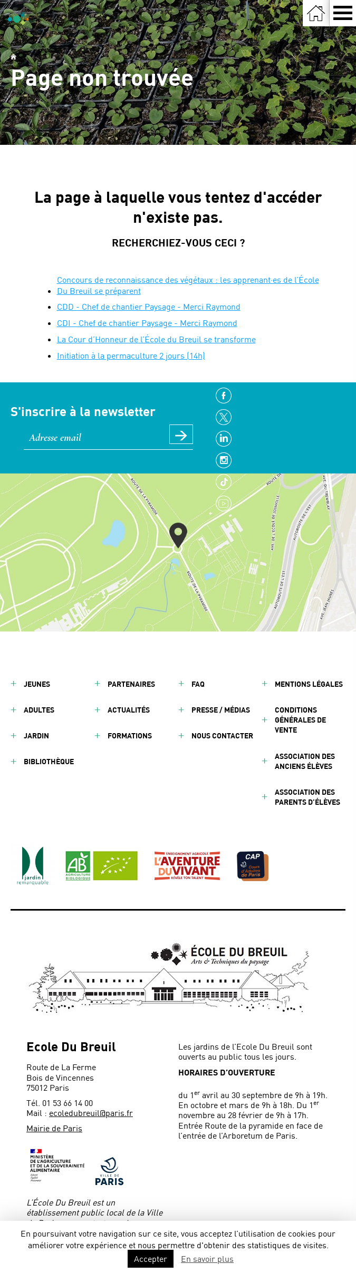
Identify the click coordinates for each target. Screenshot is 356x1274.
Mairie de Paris (54, 1128)
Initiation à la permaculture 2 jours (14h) (131, 355)
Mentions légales (309, 683)
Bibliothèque (49, 761)
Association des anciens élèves (305, 761)
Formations (130, 735)
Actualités (129, 709)
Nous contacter (222, 735)
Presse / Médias (220, 709)
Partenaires (131, 683)
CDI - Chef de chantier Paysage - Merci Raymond (147, 323)
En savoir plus (207, 1258)
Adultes (39, 709)
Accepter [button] (150, 1258)
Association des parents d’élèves (307, 796)
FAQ (198, 683)
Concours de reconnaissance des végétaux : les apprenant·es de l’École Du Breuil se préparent (188, 284)
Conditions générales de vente (300, 719)
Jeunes (37, 683)
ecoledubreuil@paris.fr (91, 1113)
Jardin (36, 735)
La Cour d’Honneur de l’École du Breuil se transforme (156, 339)
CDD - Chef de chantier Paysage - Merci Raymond (148, 306)
